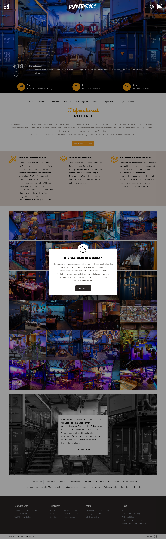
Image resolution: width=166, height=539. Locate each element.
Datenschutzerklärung (82, 281)
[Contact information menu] (152, 6)
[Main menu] (6, 6)
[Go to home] (83, 6)
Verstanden (83, 288)
